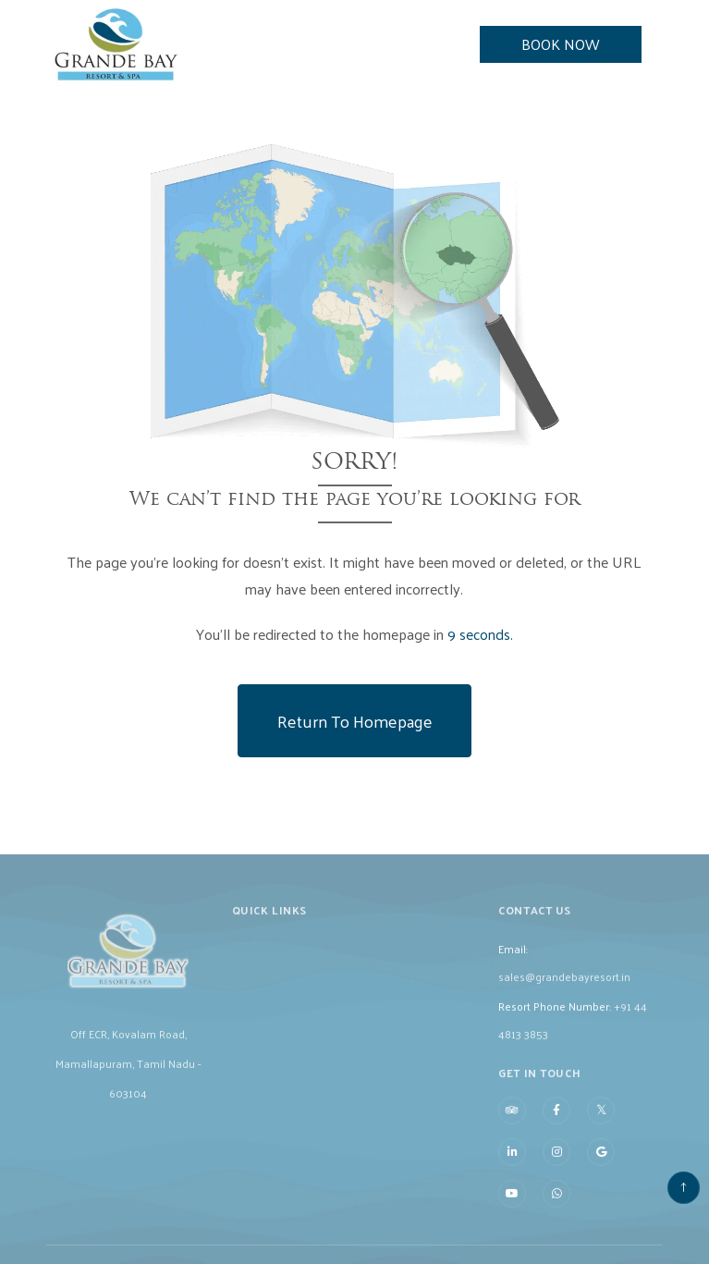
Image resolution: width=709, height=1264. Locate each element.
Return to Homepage (355, 721)
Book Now (560, 44)
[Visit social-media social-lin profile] (512, 1170)
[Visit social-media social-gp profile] (601, 1170)
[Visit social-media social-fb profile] (556, 1129)
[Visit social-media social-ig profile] (556, 1170)
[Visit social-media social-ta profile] (512, 1129)
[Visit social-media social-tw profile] (601, 1128)
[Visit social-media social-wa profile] (556, 1212)
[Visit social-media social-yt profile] (512, 1212)
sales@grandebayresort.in (564, 994)
